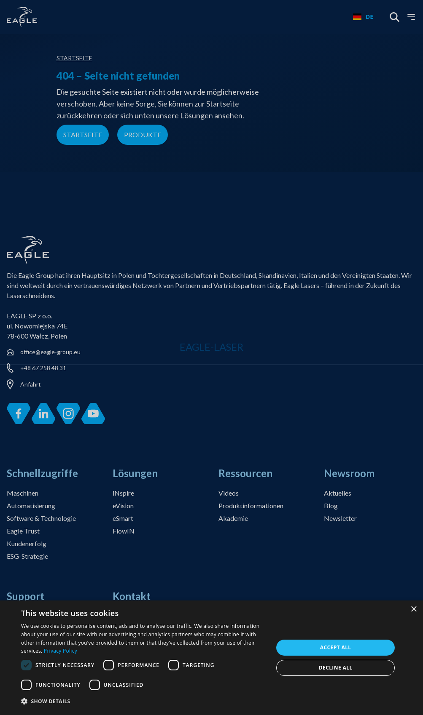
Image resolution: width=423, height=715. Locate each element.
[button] (143, 702)
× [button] (413, 609)
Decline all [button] (336, 667)
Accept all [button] (335, 647)
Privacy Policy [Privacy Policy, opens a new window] (60, 650)
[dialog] (211, 657)
